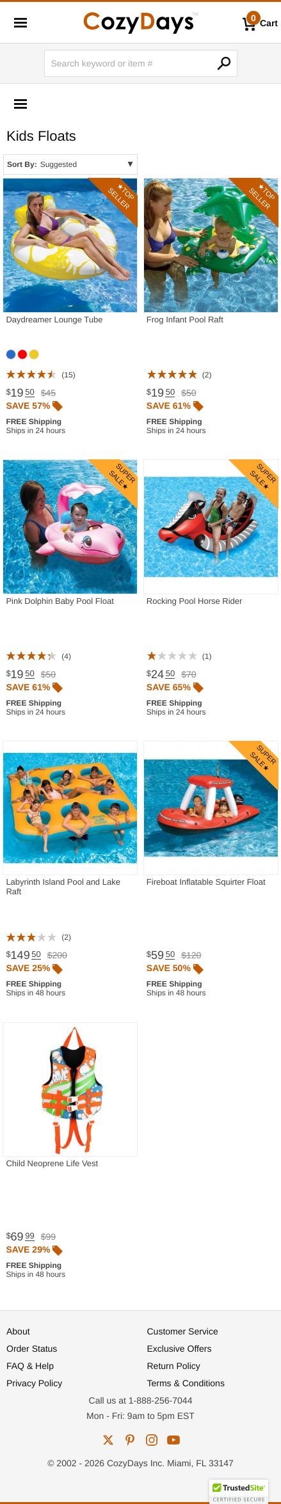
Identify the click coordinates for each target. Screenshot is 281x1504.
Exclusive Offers (179, 1348)
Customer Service (182, 1331)
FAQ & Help (30, 1366)
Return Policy (173, 1366)
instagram (151, 1440)
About (18, 1331)
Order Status (31, 1348)
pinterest (130, 1440)
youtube (173, 1440)
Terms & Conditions (186, 1383)
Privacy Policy (34, 1383)
